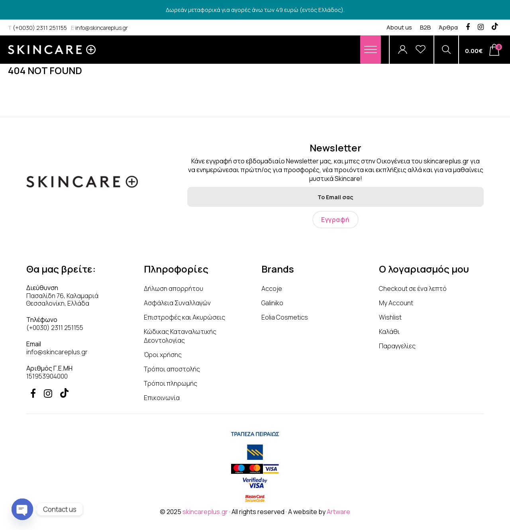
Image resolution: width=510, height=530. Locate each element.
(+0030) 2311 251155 (37, 27)
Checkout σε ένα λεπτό (413, 288)
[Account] (403, 49)
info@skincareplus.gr (99, 27)
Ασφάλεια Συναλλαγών (177, 302)
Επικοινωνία (162, 397)
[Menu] (370, 49)
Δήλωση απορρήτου (173, 288)
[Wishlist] (421, 49)
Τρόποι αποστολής (172, 369)
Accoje (271, 288)
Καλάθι (389, 331)
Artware (338, 511)
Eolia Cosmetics (284, 317)
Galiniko (272, 302)
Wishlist (390, 317)
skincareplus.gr (205, 511)
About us (399, 27)
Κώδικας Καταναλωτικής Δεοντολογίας (180, 336)
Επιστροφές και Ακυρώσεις (184, 317)
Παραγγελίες (397, 346)
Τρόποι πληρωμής (170, 383)
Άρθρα (448, 27)
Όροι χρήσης (163, 354)
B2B (425, 27)
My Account (396, 302)
